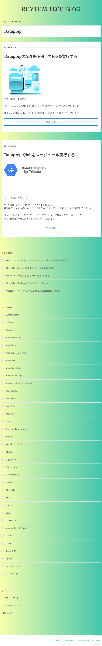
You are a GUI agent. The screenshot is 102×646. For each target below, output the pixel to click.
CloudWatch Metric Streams (19, 383)
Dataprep (10, 414)
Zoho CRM (11, 551)
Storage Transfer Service (17, 528)
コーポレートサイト (10, 597)
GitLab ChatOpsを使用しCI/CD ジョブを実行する (27, 275)
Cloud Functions (13, 337)
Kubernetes (11, 467)
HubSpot (10, 452)
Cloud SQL (11, 360)
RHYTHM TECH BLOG (51, 9)
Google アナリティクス (16, 444)
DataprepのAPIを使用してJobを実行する (41, 56)
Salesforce (11, 520)
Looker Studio (12, 475)
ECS (8, 421)
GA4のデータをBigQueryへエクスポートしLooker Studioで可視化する (37, 260)
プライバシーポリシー (11, 605)
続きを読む (51, 122)
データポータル (13, 574)
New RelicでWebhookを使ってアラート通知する (27, 283)
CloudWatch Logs (14, 376)
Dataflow (10, 406)
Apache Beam (12, 315)
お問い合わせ (7, 613)
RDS (8, 513)
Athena (9, 322)
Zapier (9, 543)
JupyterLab (11, 459)
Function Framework (16, 429)
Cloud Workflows (14, 368)
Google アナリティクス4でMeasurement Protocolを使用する (33, 291)
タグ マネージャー (14, 566)
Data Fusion (11, 398)
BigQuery (10, 330)
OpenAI (9, 497)
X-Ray (9, 535)
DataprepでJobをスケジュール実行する (39, 154)
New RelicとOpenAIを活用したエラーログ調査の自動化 (30, 268)
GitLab (9, 436)
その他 (9, 558)
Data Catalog (12, 391)
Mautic (9, 482)
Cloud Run (11, 345)
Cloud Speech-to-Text (16, 353)
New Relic (10, 490)
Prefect (9, 505)
